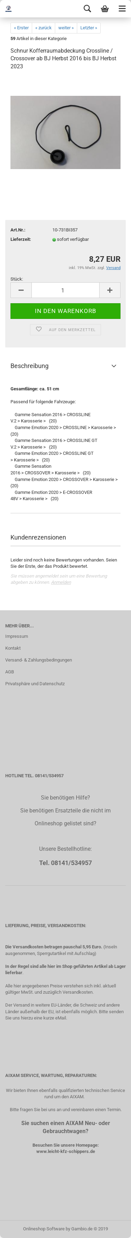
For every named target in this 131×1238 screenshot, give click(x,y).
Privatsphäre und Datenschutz (35, 683)
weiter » (66, 27)
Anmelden (61, 582)
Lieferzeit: (20, 239)
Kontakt (13, 648)
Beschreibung (29, 365)
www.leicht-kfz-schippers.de (65, 1151)
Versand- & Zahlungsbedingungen (38, 660)
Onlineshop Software (44, 1228)
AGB (9, 671)
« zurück (43, 27)
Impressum (16, 636)
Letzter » (88, 27)
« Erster (21, 27)
